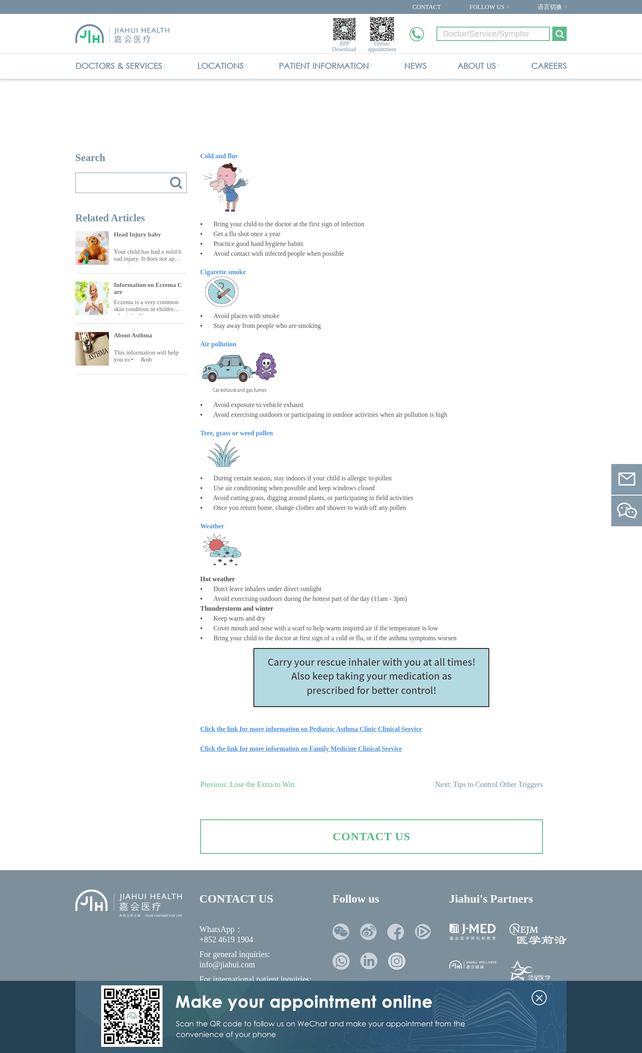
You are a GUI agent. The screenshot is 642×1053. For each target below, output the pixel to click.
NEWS (415, 66)
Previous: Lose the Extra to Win (247, 784)
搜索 (176, 183)
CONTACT (426, 7)
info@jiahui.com (227, 964)
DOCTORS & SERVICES (118, 66)
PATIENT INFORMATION (324, 66)
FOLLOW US (487, 7)
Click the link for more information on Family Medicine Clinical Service (301, 748)
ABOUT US (476, 66)
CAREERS (549, 66)
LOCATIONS (220, 66)
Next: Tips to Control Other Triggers (489, 784)
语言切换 (550, 7)
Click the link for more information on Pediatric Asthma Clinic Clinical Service (311, 729)
